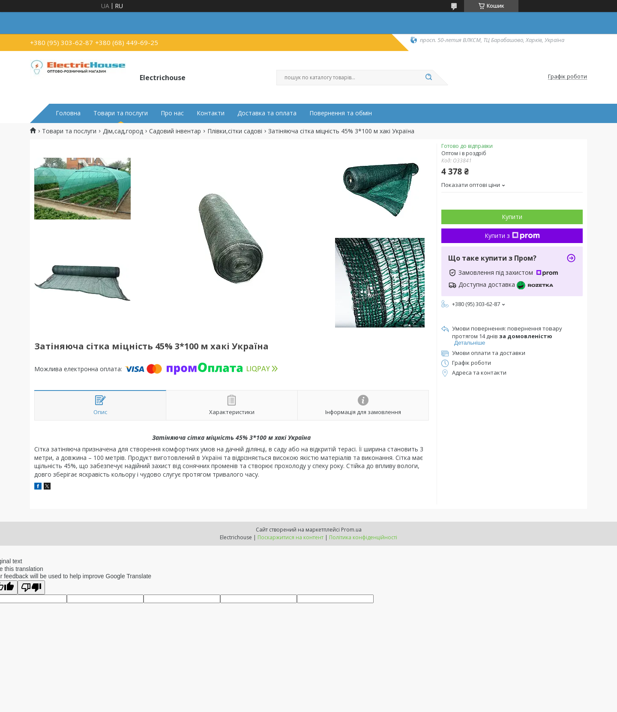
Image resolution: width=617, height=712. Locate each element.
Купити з (512, 235)
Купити (512, 217)
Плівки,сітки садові (234, 131)
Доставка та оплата (267, 113)
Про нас (172, 113)
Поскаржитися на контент (290, 537)
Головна (68, 113)
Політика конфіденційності (363, 537)
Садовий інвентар (175, 131)
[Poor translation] (31, 587)
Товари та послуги (120, 113)
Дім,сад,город (123, 131)
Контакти (211, 113)
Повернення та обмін (340, 113)
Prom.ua (351, 529)
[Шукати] (428, 77)
